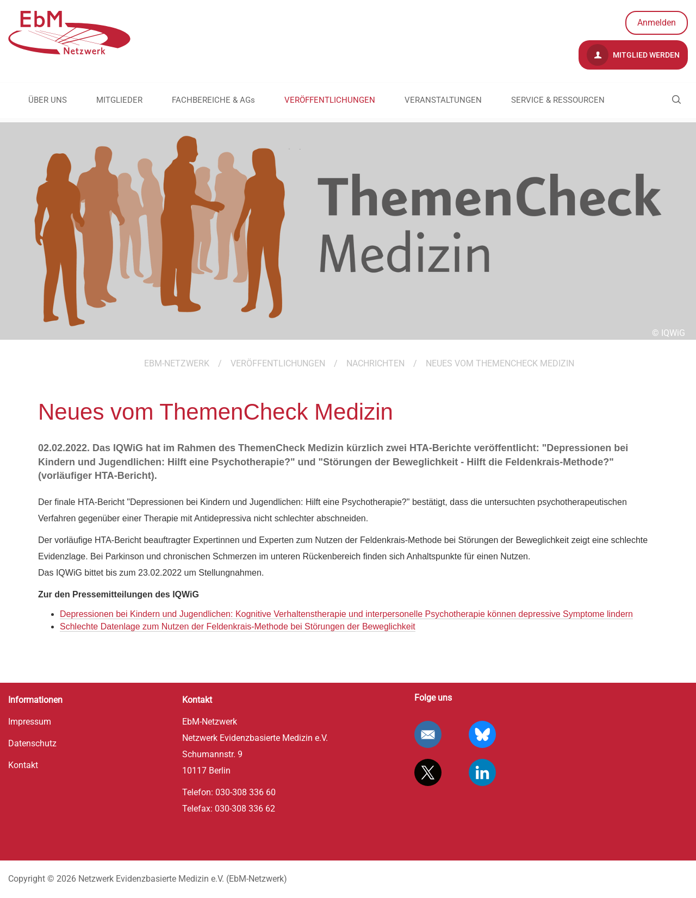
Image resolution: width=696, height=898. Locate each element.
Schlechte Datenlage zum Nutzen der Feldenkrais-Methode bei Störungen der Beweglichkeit (237, 626)
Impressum (29, 721)
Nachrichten (375, 363)
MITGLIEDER (119, 100)
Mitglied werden (633, 55)
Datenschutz (32, 743)
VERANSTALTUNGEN (443, 100)
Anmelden (656, 22)
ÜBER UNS (47, 100)
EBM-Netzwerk (176, 363)
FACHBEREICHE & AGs (213, 100)
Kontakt (23, 765)
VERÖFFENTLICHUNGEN (329, 100)
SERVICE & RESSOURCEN (558, 100)
